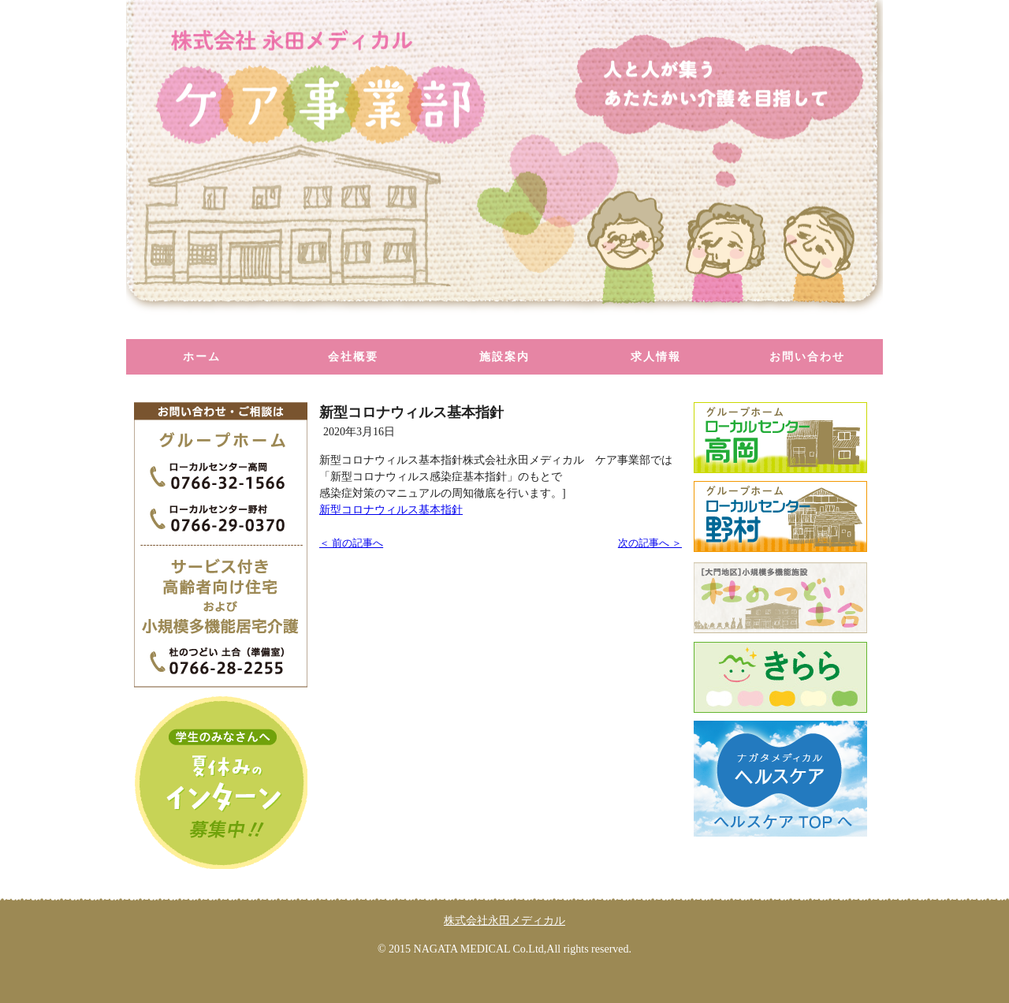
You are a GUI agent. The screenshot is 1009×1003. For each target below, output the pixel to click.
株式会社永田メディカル (504, 921)
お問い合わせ (807, 357)
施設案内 (504, 357)
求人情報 (656, 357)
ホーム (202, 357)
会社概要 (353, 357)
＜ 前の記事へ (351, 543)
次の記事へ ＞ (650, 543)
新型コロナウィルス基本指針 (391, 510)
